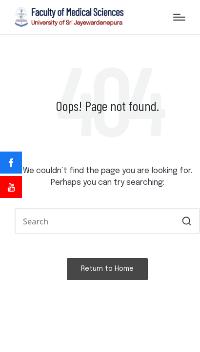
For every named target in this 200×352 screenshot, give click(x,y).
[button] (186, 220)
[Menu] (179, 17)
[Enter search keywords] (107, 220)
